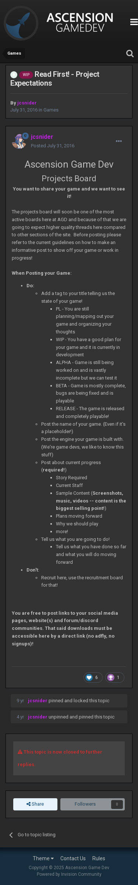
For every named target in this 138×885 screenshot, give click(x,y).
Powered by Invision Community (69, 874)
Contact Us (73, 858)
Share (35, 804)
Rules (98, 858)
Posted (52, 145)
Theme (43, 858)
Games (51, 110)
